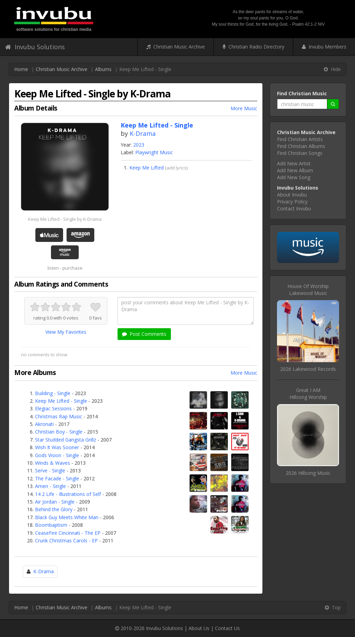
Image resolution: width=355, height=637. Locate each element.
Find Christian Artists (300, 139)
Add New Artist (294, 163)
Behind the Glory (53, 509)
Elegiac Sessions (53, 408)
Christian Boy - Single (59, 431)
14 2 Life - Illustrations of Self (68, 494)
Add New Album (295, 170)
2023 (138, 144)
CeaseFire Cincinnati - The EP (68, 533)
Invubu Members (324, 46)
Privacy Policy (292, 201)
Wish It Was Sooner (57, 447)
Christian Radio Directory (253, 46)
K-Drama (143, 133)
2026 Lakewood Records (308, 369)
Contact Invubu (294, 208)
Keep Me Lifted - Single (61, 401)
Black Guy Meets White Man (66, 517)
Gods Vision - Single (57, 455)
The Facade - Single (57, 478)
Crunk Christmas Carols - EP (66, 540)
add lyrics (176, 168)
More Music (244, 108)
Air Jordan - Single (55, 501)
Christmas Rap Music (58, 416)
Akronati (44, 424)
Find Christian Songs (299, 153)
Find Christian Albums (301, 146)
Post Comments (144, 334)
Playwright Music (154, 152)
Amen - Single (50, 486)
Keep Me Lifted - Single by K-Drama (65, 219)
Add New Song (293, 177)
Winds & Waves (52, 463)
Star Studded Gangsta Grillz (65, 439)
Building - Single (52, 393)
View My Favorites (65, 332)
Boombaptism (51, 525)
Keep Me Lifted (146, 167)
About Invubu (292, 194)
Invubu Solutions (35, 47)
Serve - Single (50, 470)
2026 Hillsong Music (308, 473)
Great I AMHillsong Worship (308, 393)
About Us (199, 628)
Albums (103, 69)
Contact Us (227, 628)
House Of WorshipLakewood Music (308, 289)
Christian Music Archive (175, 46)
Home (21, 69)
